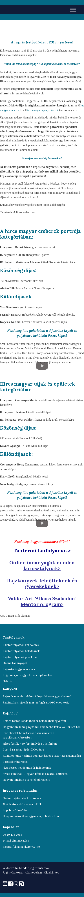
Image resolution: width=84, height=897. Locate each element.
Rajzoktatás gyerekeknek (19, 669)
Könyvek (10, 689)
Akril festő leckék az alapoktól (22, 804)
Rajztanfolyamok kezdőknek (21, 645)
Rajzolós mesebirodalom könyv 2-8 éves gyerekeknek (37, 696)
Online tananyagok (15, 663)
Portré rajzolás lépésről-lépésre (23, 749)
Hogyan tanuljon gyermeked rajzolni (26, 779)
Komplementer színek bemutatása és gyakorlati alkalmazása (42, 755)
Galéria (7, 681)
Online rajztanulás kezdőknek (22, 798)
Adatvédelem (34, 872)
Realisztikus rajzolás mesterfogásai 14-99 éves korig (36, 702)
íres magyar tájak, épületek (43, 110)
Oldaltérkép (51, 872)
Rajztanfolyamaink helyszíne (21, 846)
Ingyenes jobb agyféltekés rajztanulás (27, 675)
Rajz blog (10, 713)
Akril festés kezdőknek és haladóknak (27, 767)
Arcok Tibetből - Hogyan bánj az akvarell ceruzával (35, 773)
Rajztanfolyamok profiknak (20, 657)
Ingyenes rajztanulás (20, 790)
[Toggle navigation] (73, 9)
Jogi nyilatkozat (13, 872)
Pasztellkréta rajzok (15, 761)
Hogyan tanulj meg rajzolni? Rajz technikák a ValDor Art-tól (41, 727)
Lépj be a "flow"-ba (15, 810)
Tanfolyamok (14, 637)
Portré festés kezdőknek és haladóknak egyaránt (34, 721)
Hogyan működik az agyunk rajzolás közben (31, 816)
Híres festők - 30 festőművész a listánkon (30, 743)
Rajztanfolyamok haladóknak (21, 651)
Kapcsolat (11, 827)
